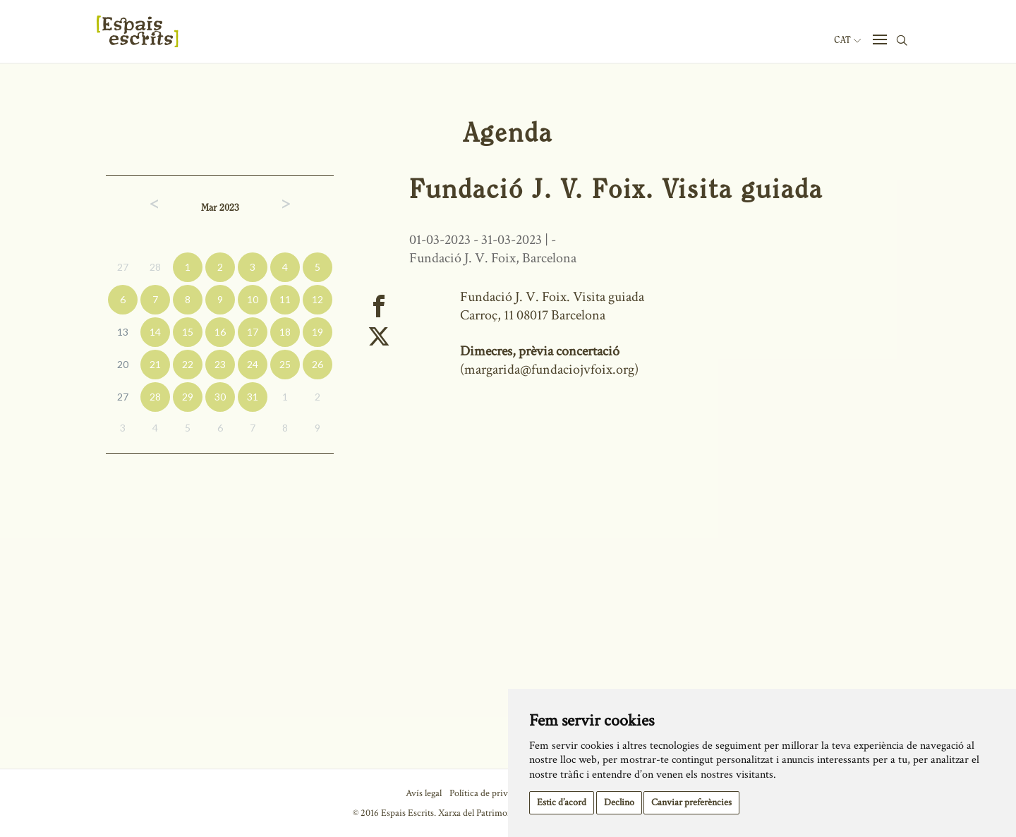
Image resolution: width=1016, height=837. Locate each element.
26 (317, 364)
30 (220, 397)
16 (220, 332)
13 (122, 332)
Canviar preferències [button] (691, 802)
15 (187, 332)
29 (187, 397)
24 (252, 364)
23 (220, 364)
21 (155, 364)
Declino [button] (619, 802)
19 (317, 332)
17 (252, 332)
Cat (847, 40)
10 (252, 299)
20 (122, 364)
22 (187, 364)
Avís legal (424, 793)
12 (317, 299)
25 (285, 364)
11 (285, 299)
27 (122, 267)
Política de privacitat (489, 793)
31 (252, 397)
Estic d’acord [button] (561, 802)
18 (285, 332)
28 (155, 267)
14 (155, 332)
